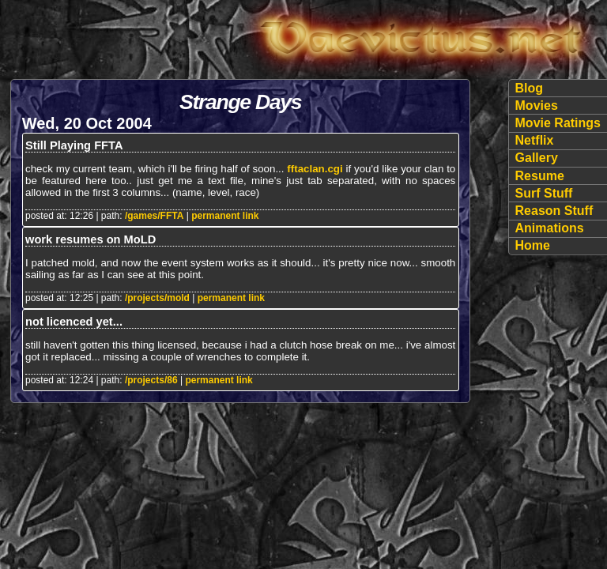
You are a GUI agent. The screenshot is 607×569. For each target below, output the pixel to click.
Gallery (536, 157)
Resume (539, 176)
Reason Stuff (554, 210)
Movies (536, 105)
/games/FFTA (154, 215)
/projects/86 (151, 380)
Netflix (534, 140)
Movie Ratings (558, 123)
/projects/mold (157, 297)
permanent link (224, 215)
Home (532, 245)
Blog (529, 88)
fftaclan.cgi (314, 169)
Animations (549, 228)
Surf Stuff (544, 193)
